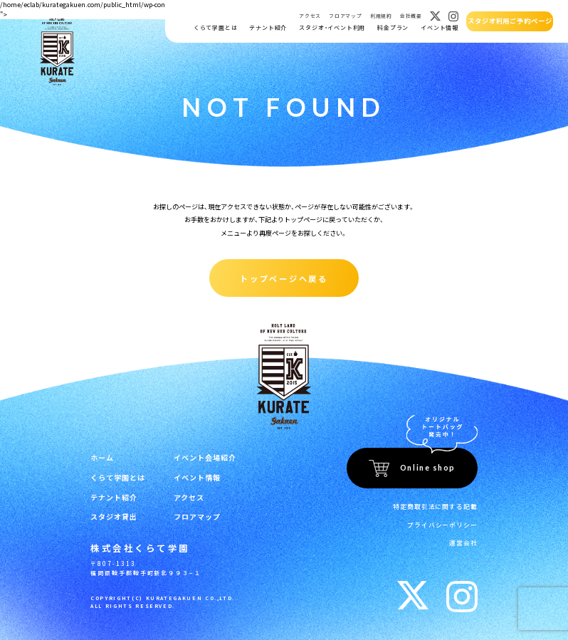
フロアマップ (344, 16)
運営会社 (465, 536)
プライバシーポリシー (446, 520)
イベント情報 (439, 27)
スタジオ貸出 (111, 511)
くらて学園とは (215, 27)
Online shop (428, 466)
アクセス (309, 16)
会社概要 (410, 16)
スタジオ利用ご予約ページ (509, 21)
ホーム (101, 456)
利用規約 (380, 16)
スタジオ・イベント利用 (331, 27)
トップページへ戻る (284, 276)
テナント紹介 (267, 27)
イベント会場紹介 (196, 456)
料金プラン (392, 27)
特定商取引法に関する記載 (440, 504)
